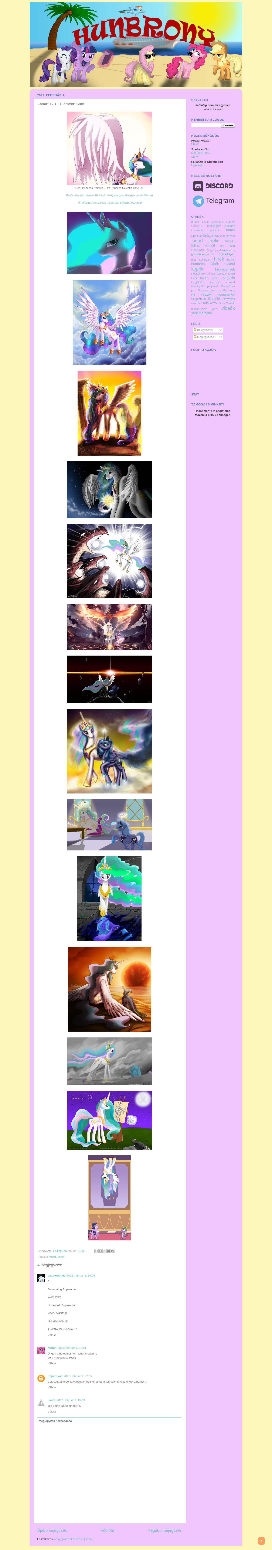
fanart (52, 1256)
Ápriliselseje (217, 222)
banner (230, 221)
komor (211, 273)
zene (208, 313)
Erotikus (196, 235)
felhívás (230, 241)
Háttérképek (227, 254)
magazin (228, 278)
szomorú (196, 303)
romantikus (226, 294)
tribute (221, 303)
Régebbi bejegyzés (164, 1530)
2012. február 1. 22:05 (78, 1376)
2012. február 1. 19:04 (81, 1275)
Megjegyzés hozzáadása (55, 1420)
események (227, 235)
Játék (215, 264)
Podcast (203, 290)
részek (206, 294)
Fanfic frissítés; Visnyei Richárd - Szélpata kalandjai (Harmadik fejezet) (109, 195)
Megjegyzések (204, 337)
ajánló (195, 221)
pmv (194, 290)
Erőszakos (211, 235)
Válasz (52, 1335)
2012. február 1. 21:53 (72, 1347)
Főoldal (107, 1530)
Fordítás (197, 250)
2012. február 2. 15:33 (71, 1400)
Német (52, 1347)
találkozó (210, 303)
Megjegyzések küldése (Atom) (73, 1539)
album (204, 221)
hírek (219, 259)
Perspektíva (228, 286)
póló (212, 290)
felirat (195, 245)
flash (232, 245)
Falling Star (60, 1250)
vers (214, 308)
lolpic (215, 278)
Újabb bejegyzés (52, 1530)
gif (211, 250)
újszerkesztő (199, 308)
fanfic (214, 240)
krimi (194, 278)
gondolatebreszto (225, 250)
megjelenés (197, 282)
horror (231, 259)
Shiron (195, 144)
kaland (230, 264)
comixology (214, 225)
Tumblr (230, 303)
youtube (197, 313)
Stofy (194, 156)
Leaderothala (56, 1275)
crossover (197, 230)
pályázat (212, 286)
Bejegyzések (203, 330)
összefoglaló (197, 286)
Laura (51, 1400)
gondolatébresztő (202, 254)
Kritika (204, 278)
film (222, 245)
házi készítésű (201, 259)
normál (230, 282)
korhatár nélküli (226, 273)
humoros (198, 264)
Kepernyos (55, 1376)
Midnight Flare (200, 152)
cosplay (230, 225)
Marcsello (197, 165)
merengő (215, 282)
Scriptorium (198, 298)
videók (228, 308)
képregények (225, 269)
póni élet (221, 290)
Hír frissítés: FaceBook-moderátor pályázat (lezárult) (110, 202)
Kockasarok (198, 273)
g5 (207, 250)
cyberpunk (214, 230)
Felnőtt (210, 245)
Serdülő (214, 298)
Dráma (229, 230)
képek (61, 1256)
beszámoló (196, 226)
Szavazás (228, 298)
